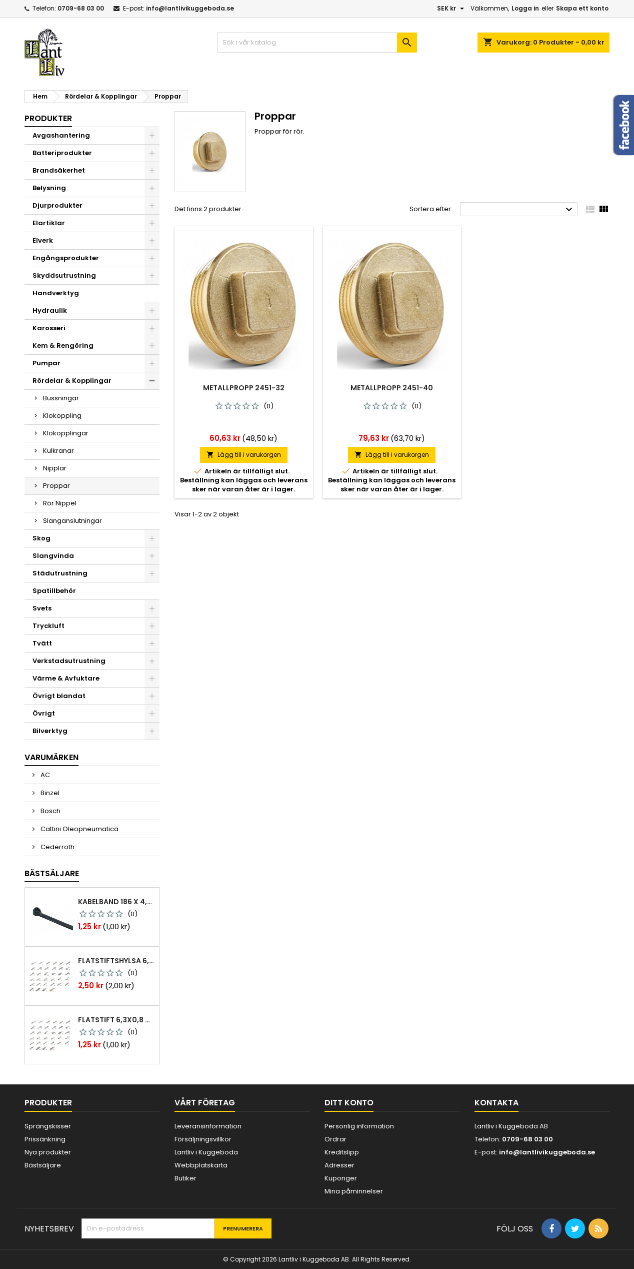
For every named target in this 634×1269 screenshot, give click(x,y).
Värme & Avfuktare (66, 678)
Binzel (49, 793)
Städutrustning (60, 573)
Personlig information (359, 1126)
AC (44, 775)
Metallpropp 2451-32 (243, 388)
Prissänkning (45, 1139)
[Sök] (317, 43)
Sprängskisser (47, 1126)
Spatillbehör (54, 590)
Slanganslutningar (72, 520)
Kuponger (340, 1178)
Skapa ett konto (582, 8)
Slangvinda (53, 555)
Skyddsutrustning (64, 275)
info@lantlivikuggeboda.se (190, 8)
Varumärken (51, 757)
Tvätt (42, 643)
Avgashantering (61, 135)
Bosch (49, 811)
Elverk (42, 240)
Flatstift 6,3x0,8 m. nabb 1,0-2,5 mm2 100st (116, 1020)
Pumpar (46, 363)
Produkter (48, 118)
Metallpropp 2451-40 (391, 388)
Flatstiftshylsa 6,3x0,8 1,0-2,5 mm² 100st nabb (116, 961)
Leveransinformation (208, 1126)
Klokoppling (62, 415)
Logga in (525, 8)
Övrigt (43, 713)
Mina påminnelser (353, 1191)
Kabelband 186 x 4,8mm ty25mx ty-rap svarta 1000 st (116, 902)
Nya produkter (47, 1152)
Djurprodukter (57, 205)
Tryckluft (48, 625)
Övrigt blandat (59, 696)
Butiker (185, 1178)
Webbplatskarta (201, 1165)
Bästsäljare (51, 873)
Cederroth (56, 847)
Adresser (339, 1165)
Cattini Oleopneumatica (78, 829)
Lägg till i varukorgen (243, 454)
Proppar (56, 485)
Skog (41, 538)
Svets (42, 608)
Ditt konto (349, 1102)
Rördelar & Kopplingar (72, 380)
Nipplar (54, 468)
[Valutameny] (451, 8)
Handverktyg (55, 293)
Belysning (49, 188)
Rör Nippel (59, 503)
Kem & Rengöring (63, 345)
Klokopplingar (65, 433)
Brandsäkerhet (58, 170)
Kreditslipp (341, 1152)
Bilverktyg (50, 731)
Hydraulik (49, 310)
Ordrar (335, 1139)
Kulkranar (58, 450)
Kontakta (496, 1102)
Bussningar (61, 398)
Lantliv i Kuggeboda (206, 1152)
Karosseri (49, 328)
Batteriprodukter (62, 153)
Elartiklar (48, 223)
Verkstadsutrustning (69, 661)
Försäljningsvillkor (203, 1139)
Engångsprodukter (65, 258)
